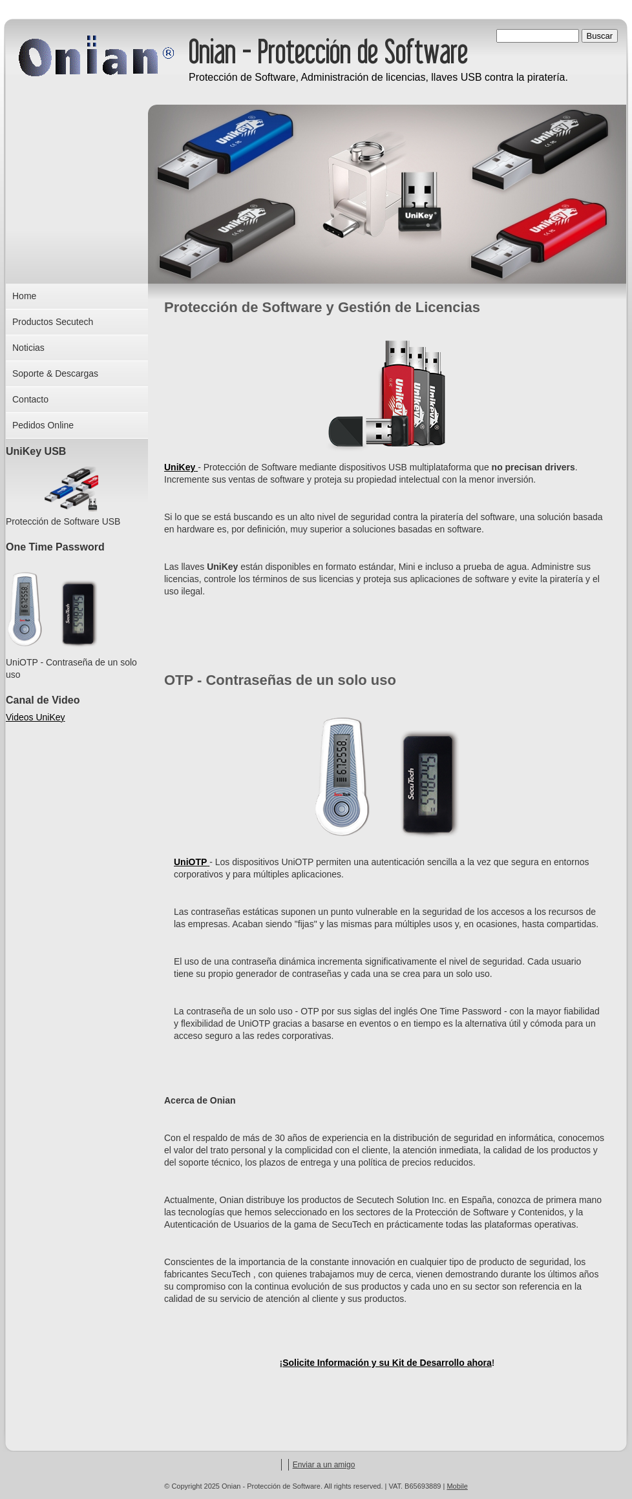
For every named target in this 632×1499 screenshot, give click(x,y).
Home (24, 296)
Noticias (28, 347)
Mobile (457, 1486)
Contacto (30, 399)
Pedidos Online (43, 425)
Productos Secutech (52, 322)
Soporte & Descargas (55, 373)
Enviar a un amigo (324, 1464)
